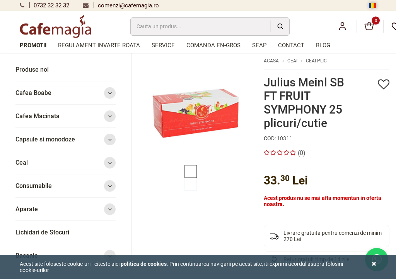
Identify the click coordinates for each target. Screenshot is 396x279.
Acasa (271, 61)
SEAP (259, 45)
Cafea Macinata (65, 116)
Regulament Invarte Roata (99, 45)
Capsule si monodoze (65, 139)
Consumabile (65, 185)
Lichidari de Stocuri (42, 232)
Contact (291, 45)
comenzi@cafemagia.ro (121, 5)
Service (163, 45)
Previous (132, 110)
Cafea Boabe (65, 92)
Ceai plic (316, 61)
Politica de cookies (144, 264)
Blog (323, 45)
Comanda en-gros (213, 45)
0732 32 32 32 (44, 5)
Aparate (65, 209)
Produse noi (32, 69)
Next (258, 110)
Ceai (65, 162)
